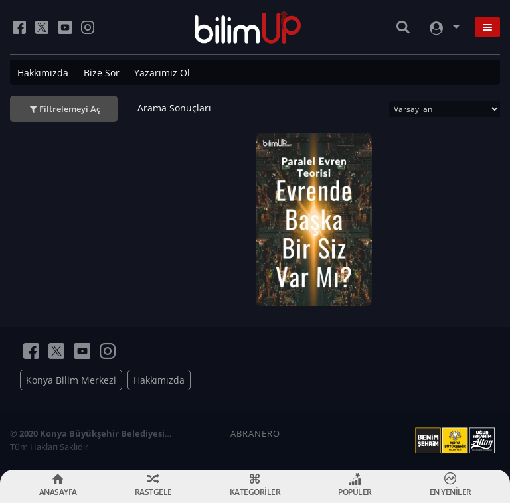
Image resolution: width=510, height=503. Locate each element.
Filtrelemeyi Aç (69, 109)
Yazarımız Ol (162, 72)
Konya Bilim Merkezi (71, 380)
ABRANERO (255, 433)
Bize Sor (102, 72)
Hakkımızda (42, 72)
